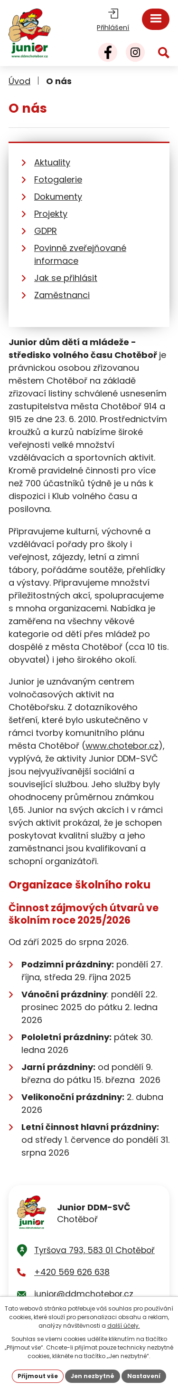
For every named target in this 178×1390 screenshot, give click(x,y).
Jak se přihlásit (65, 278)
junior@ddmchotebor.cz (83, 1294)
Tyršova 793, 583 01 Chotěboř (94, 1250)
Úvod (19, 81)
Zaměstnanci (62, 295)
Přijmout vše (38, 1376)
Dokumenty (58, 197)
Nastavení (143, 1376)
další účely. (123, 1326)
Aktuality (52, 162)
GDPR (45, 231)
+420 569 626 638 (72, 1272)
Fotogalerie (58, 179)
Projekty (50, 214)
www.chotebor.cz (122, 746)
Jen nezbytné (92, 1376)
